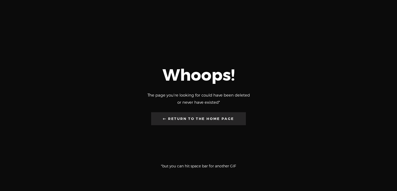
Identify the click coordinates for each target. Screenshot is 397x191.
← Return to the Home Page (198, 118)
